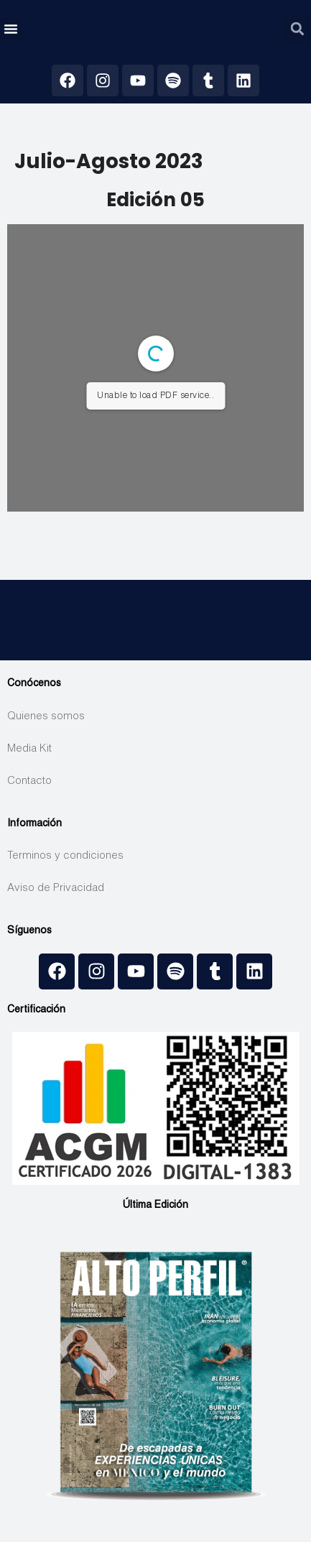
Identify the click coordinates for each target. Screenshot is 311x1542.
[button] (11, 29)
